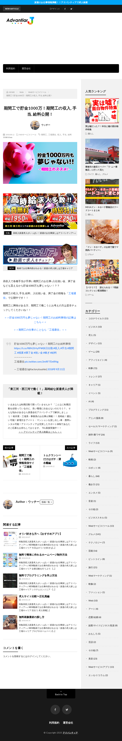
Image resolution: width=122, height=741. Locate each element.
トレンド (92, 376)
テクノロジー (95, 542)
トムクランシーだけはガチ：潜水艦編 (52, 459)
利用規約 (10, 68)
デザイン (92, 343)
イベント (92, 393)
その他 (91, 509)
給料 (70, 134)
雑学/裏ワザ (94, 434)
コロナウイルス (96, 318)
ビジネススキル (96, 517)
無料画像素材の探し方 (31, 616)
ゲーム (91, 295)
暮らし (91, 134)
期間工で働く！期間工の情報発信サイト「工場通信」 (26, 463)
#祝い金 (38, 352)
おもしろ (92, 633)
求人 (90, 335)
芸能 (90, 550)
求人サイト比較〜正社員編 (34, 596)
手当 (64, 134)
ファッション (95, 592)
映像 (90, 584)
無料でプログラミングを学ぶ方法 (38, 575)
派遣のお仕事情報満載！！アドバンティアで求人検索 (61, 2)
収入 (59, 134)
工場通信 (52, 134)
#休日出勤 (47, 348)
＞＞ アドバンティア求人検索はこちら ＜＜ (40, 431)
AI (89, 401)
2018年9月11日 (56, 369)
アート (91, 608)
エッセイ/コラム (96, 675)
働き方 (91, 484)
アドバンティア (70, 732)
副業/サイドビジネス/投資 (101, 625)
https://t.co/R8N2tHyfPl (27, 348)
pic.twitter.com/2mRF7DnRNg (41, 361)
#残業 (20, 352)
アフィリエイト (96, 360)
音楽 (90, 501)
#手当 (63, 348)
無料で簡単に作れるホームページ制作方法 (43, 554)
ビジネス (92, 326)
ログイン (31, 656)
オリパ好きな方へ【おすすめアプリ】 (40, 533)
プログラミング (96, 409)
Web (90, 600)
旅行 (90, 567)
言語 (90, 642)
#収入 (56, 348)
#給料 (53, 352)
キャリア (92, 384)
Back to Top (61, 694)
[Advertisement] (83, 38)
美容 (90, 658)
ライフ (91, 174)
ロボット (92, 467)
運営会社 (26, 68)
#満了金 (28, 352)
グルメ (105, 174)
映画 (90, 459)
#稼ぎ (46, 352)
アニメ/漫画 (94, 418)
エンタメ (92, 492)
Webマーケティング (98, 575)
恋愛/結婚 (93, 617)
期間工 (44, 134)
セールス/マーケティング (101, 426)
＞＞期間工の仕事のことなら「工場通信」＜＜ (40, 329)
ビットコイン (95, 559)
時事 (90, 368)
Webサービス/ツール (27, 134)
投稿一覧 (46, 502)
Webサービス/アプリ (99, 667)
